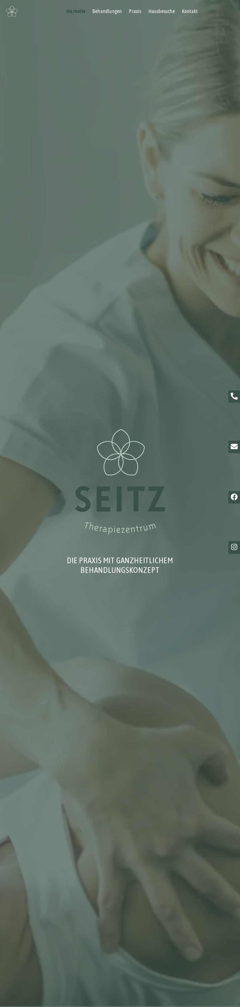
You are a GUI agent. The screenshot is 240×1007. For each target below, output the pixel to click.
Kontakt (189, 11)
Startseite (75, 11)
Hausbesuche (161, 11)
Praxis (135, 11)
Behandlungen (107, 11)
